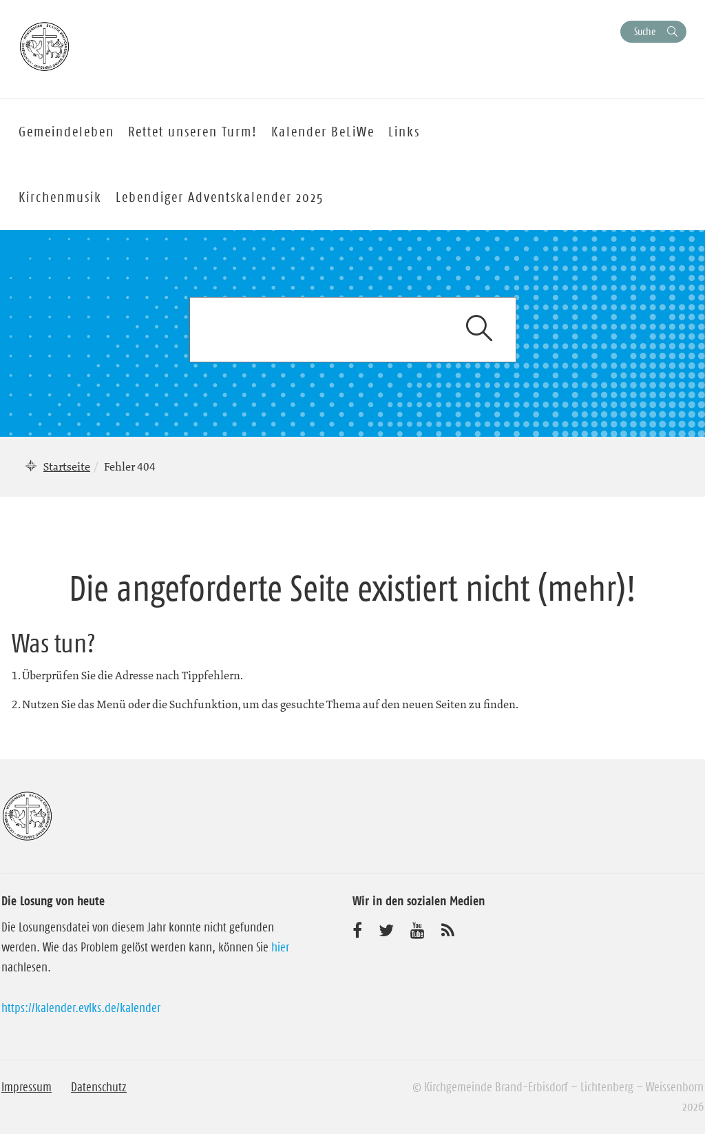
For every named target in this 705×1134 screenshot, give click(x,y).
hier (280, 947)
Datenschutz (99, 1087)
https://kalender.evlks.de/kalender (80, 1008)
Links (404, 131)
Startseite (66, 466)
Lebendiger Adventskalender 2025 (220, 197)
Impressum (26, 1087)
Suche (644, 31)
